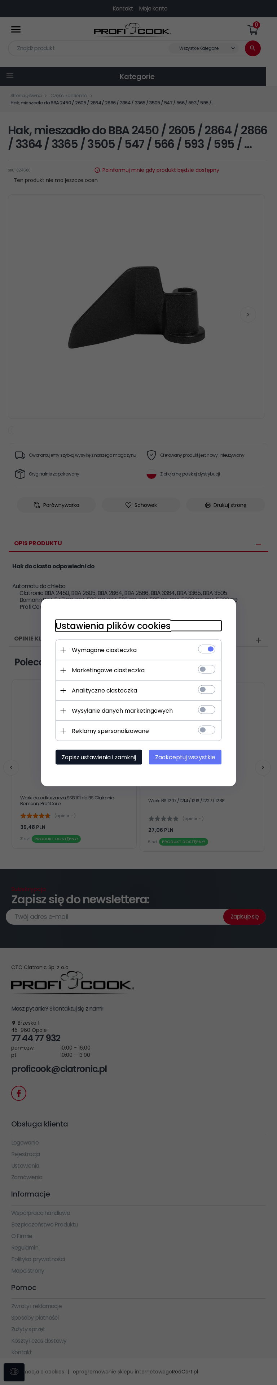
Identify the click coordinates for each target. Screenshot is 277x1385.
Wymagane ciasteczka (104, 650)
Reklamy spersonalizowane (110, 731)
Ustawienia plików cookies (113, 626)
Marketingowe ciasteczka (108, 670)
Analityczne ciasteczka (104, 690)
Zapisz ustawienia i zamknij (99, 757)
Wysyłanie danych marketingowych (122, 711)
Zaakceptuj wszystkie (185, 757)
